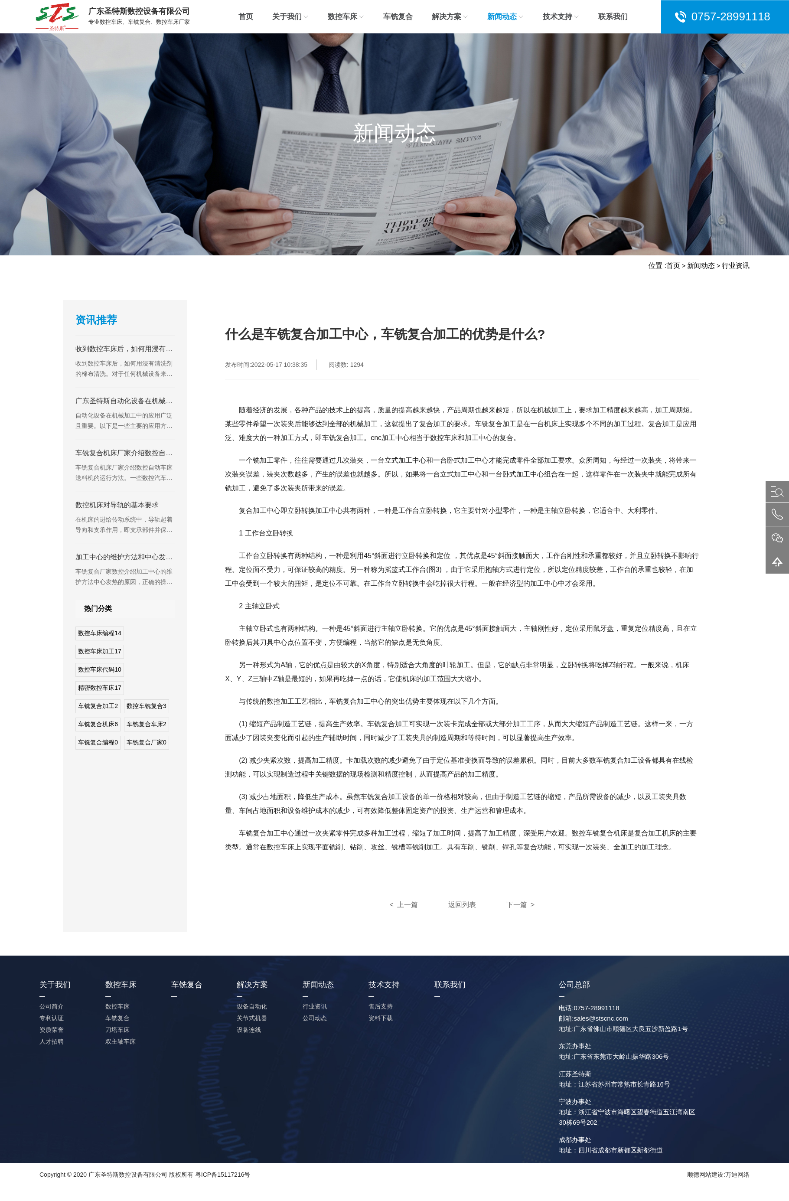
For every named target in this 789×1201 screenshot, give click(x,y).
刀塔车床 (117, 1029)
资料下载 (380, 1018)
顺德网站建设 (705, 1174)
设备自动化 (252, 1006)
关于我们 (290, 17)
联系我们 (613, 17)
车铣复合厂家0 (146, 742)
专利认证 (51, 1018)
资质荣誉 (51, 1029)
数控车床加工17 (99, 651)
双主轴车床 (120, 1041)
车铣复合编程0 (98, 742)
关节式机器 (252, 1018)
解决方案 (450, 17)
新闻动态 (505, 17)
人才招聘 (51, 1041)
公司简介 (51, 1006)
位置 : (657, 265)
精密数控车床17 (99, 687)
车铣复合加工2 (98, 705)
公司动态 (315, 1018)
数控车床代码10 (99, 669)
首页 (245, 17)
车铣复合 (398, 17)
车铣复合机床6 (98, 724)
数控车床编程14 (99, 633)
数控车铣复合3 (146, 705)
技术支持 (561, 17)
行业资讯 (736, 265)
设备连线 (249, 1029)
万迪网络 (737, 1174)
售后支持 (380, 1006)
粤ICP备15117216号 (223, 1174)
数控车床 (346, 17)
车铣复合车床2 (146, 724)
